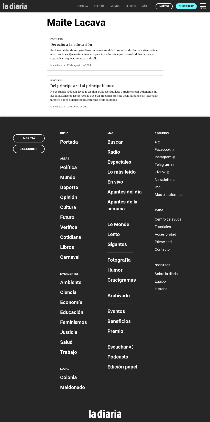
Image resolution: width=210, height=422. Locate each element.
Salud (66, 342)
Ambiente (70, 282)
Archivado (118, 295)
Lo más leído (121, 172)
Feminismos (73, 322)
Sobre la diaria (166, 274)
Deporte (69, 187)
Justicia (68, 332)
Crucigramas (121, 280)
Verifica (68, 227)
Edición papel (122, 367)
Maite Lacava (57, 65)
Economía (71, 302)
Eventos (116, 311)
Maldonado (72, 387)
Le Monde (118, 224)
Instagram (165, 157)
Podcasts (117, 357)
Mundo (67, 177)
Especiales (119, 162)
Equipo (160, 281)
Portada (69, 142)
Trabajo (68, 352)
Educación (71, 312)
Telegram (164, 164)
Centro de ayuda (168, 219)
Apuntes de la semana (122, 205)
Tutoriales (163, 227)
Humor (115, 270)
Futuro (67, 217)
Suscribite (186, 6)
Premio (115, 331)
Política (68, 167)
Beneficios (119, 321)
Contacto (162, 249)
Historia (161, 289)
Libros (67, 247)
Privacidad (163, 242)
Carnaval (70, 257)
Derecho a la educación (71, 44)
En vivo (115, 182)
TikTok (162, 172)
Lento (113, 234)
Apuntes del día (124, 192)
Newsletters (165, 179)
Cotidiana (70, 237)
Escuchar (120, 347)
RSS (158, 187)
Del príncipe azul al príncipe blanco (82, 85)
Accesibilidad (165, 234)
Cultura (68, 207)
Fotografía (119, 260)
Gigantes (117, 244)
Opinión (68, 197)
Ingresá (164, 6)
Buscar (115, 142)
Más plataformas (168, 194)
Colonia (68, 377)
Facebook (164, 149)
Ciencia (68, 292)
